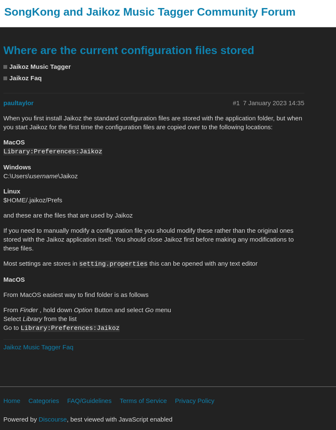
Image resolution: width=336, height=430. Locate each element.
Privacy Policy (194, 400)
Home (11, 400)
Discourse (52, 419)
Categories (43, 400)
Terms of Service (143, 400)
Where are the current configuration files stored (128, 50)
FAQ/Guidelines (89, 400)
